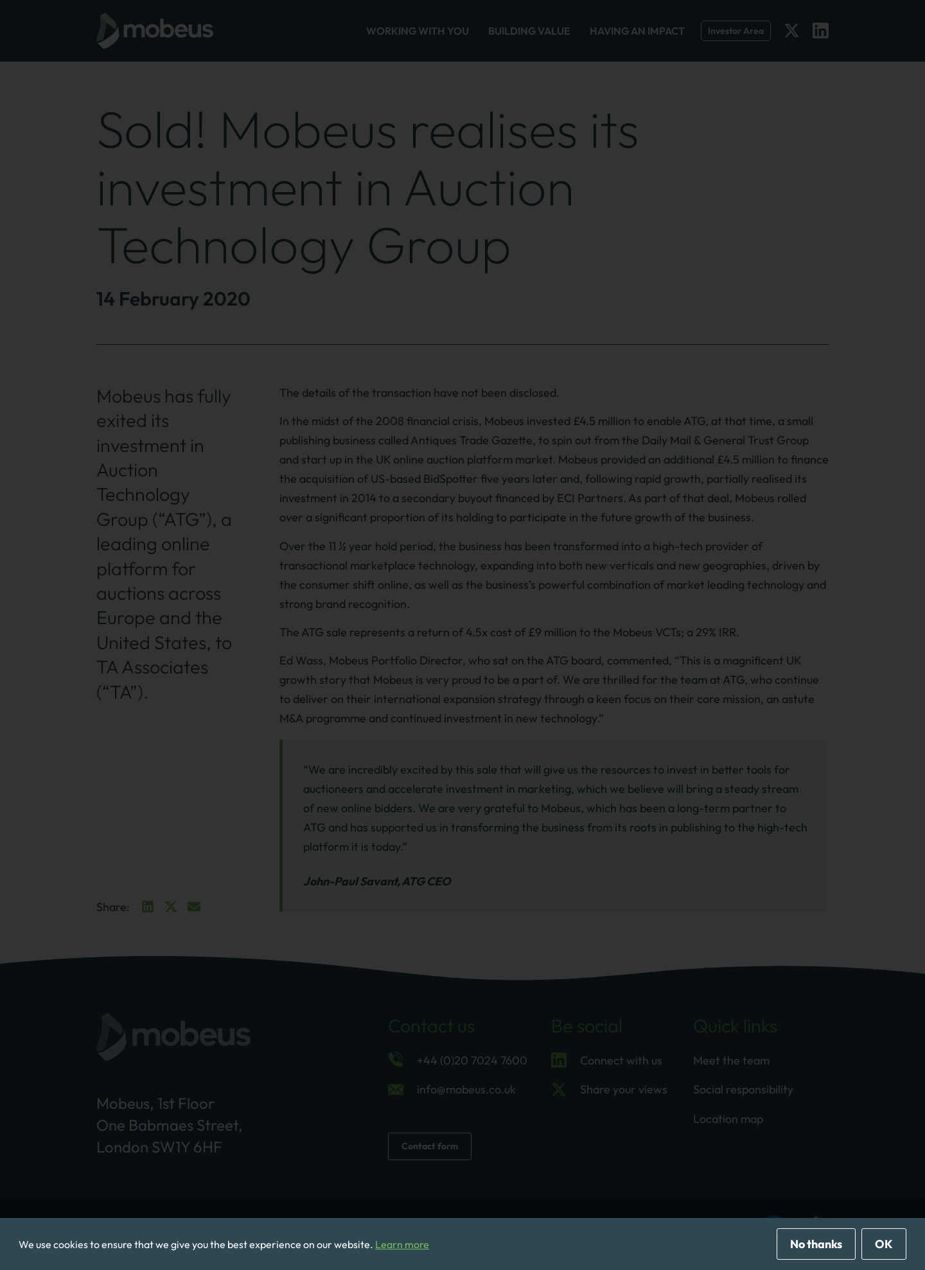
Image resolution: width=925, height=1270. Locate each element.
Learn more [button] (402, 1244)
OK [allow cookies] (884, 1244)
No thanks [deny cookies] (816, 1244)
